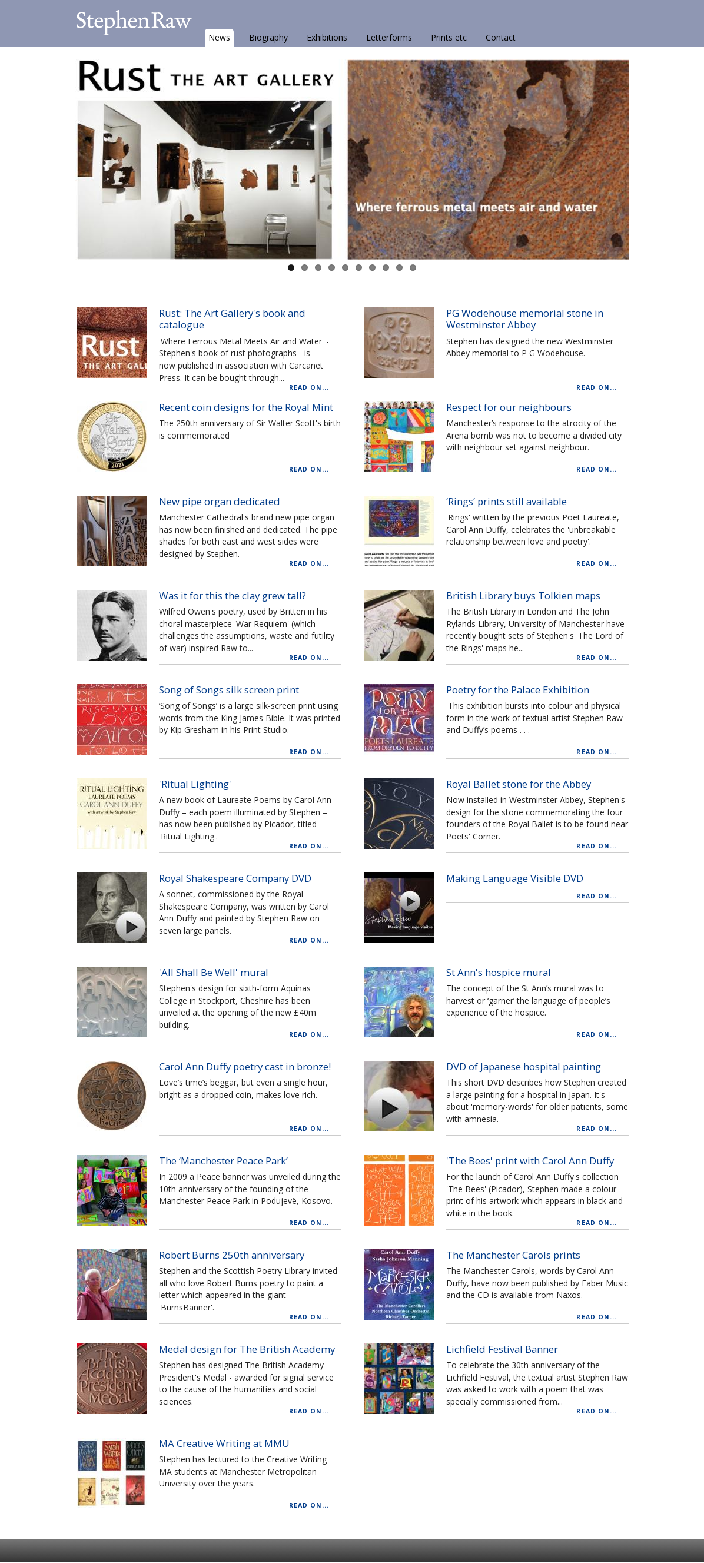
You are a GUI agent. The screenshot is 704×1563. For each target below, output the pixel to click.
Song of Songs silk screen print (229, 689)
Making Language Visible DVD (514, 878)
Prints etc (449, 37)
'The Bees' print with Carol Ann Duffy (530, 1160)
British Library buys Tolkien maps (523, 595)
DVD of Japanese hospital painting (523, 1066)
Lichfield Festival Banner (502, 1349)
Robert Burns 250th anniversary (231, 1255)
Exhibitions (327, 37)
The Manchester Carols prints (513, 1255)
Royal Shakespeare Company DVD (235, 878)
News (219, 37)
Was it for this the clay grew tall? (232, 595)
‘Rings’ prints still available (506, 501)
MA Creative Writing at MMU (224, 1443)
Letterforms (389, 37)
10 (413, 267)
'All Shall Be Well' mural (213, 972)
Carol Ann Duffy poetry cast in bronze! (245, 1066)
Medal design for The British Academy (247, 1349)
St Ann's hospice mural (498, 972)
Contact (501, 37)
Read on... (309, 387)
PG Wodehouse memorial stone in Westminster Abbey (524, 319)
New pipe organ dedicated (219, 501)
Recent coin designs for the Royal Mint (246, 407)
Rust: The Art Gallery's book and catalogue (232, 319)
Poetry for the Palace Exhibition (517, 689)
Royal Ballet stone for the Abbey (518, 784)
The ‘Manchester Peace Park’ (223, 1160)
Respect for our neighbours (509, 407)
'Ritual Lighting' (195, 784)
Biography (268, 37)
